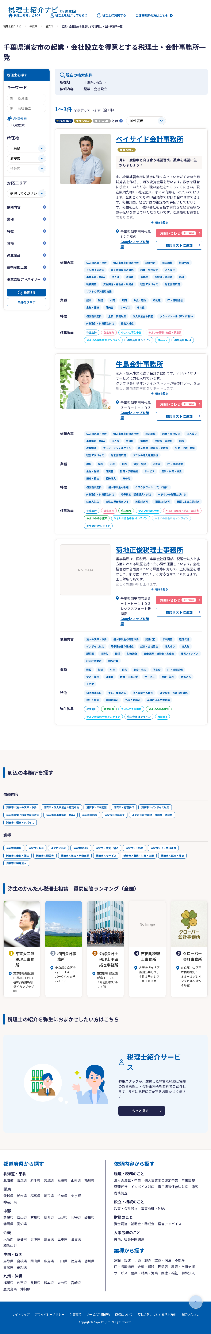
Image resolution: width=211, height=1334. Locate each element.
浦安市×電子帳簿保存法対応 (22, 815)
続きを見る (161, 222)
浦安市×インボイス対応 (155, 807)
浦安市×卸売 (80, 848)
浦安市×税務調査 (114, 815)
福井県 (49, 1217)
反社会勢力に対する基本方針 (157, 1314)
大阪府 (8, 1239)
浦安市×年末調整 (96, 807)
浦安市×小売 (58, 848)
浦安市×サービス (106, 855)
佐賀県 (22, 1282)
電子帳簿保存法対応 (173, 1186)
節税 (195, 1186)
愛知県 (22, 1223)
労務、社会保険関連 (129, 1239)
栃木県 (22, 1195)
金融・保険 (146, 1266)
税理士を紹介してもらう (69, 15)
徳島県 (76, 1260)
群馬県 (35, 1195)
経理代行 (120, 1186)
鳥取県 (8, 1260)
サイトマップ (21, 1314)
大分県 (62, 1282)
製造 (127, 1260)
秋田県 (62, 1180)
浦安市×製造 (36, 848)
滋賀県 (76, 1239)
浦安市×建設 (13, 848)
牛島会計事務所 (139, 364)
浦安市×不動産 (134, 848)
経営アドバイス (169, 1223)
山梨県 (62, 1217)
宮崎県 (76, 1282)
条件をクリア (26, 302)
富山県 (22, 1217)
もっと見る (140, 1110)
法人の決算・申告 (127, 1180)
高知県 (22, 1267)
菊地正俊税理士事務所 (149, 549)
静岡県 (8, 1223)
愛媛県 (8, 1267)
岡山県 (35, 1260)
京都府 (22, 1239)
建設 (117, 1260)
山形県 (76, 1180)
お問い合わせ (190, 1314)
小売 (137, 1260)
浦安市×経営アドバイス (20, 822)
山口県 (62, 1260)
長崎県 (35, 1282)
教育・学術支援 (183, 1266)
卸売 (147, 1260)
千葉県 (33, 26)
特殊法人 (188, 1272)
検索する (30, 292)
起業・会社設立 (126, 1208)
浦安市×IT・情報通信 (163, 848)
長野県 (76, 1217)
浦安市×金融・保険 (17, 855)
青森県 (22, 1180)
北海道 (8, 1180)
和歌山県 (10, 1245)
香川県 (89, 1260)
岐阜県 (89, 1217)
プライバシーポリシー (49, 1314)
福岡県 (8, 1282)
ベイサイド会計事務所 (149, 139)
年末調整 (188, 1180)
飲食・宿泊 (162, 1260)
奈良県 (49, 1239)
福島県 (89, 1180)
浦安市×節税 (89, 815)
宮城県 (49, 1180)
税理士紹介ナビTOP (24, 15)
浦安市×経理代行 (124, 807)
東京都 (76, 1195)
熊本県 (49, 1282)
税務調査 (120, 1192)
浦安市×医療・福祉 (172, 855)
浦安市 (49, 26)
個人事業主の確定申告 (161, 1180)
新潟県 (8, 1217)
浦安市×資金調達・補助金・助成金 (152, 815)
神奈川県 (10, 1202)
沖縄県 (25, 1288)
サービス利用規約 (98, 1314)
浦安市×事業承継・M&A (60, 815)
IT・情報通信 (124, 1266)
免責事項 (75, 1314)
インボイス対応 (142, 1186)
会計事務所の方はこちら (151, 15)
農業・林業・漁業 (144, 1272)
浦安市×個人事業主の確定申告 (61, 807)
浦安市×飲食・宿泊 (107, 848)
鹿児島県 (10, 1288)
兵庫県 (35, 1239)
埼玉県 (49, 1195)
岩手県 (35, 1180)
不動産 (180, 1260)
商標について (124, 1314)
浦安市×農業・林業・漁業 (138, 855)
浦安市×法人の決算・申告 (21, 807)
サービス (120, 1272)
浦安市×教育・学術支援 (75, 855)
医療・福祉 (169, 1272)
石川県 (35, 1217)
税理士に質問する (111, 15)
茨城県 (8, 1195)
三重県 (62, 1239)
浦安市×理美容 (45, 855)
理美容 (163, 1266)
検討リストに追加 (179, 245)
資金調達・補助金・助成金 (134, 1223)
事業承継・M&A (153, 1208)
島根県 (22, 1260)
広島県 (49, 1260)
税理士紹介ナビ (12, 26)
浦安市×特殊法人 (16, 863)
